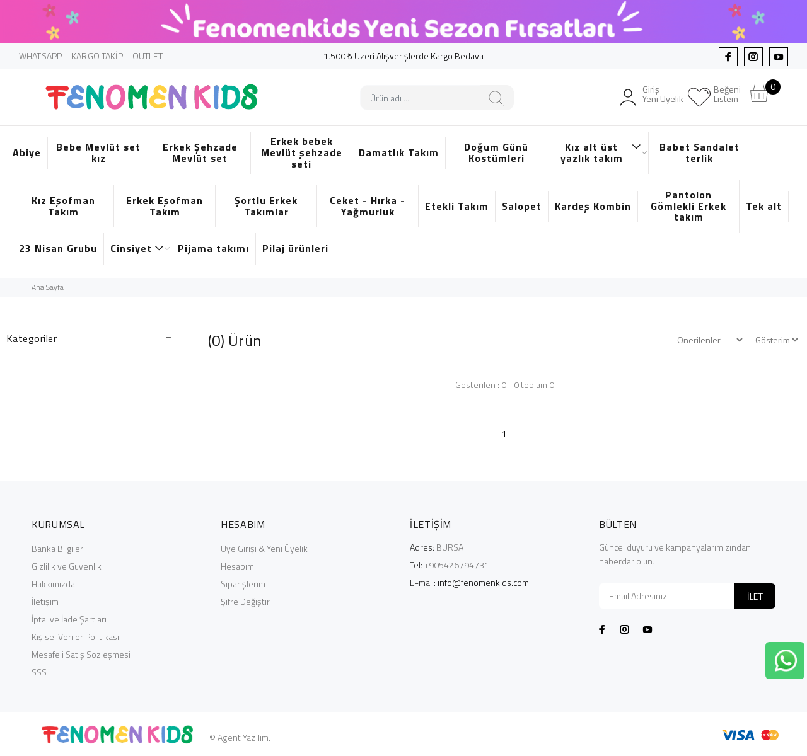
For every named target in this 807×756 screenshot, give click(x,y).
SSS (39, 672)
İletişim (45, 601)
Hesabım (237, 566)
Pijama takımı (213, 248)
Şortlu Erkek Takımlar (266, 206)
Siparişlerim (243, 583)
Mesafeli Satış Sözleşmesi (81, 654)
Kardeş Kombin (593, 206)
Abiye (27, 152)
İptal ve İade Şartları (69, 619)
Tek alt (764, 206)
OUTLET (147, 55)
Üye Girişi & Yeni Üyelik (264, 548)
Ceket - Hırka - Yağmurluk (367, 206)
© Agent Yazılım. (239, 737)
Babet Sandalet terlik (699, 152)
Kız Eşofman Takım (63, 206)
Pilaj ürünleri (295, 248)
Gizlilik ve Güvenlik (67, 566)
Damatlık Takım (399, 152)
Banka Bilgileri (58, 548)
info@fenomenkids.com (483, 582)
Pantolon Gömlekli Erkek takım (688, 205)
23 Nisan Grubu (58, 248)
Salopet (522, 206)
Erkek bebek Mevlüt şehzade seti (301, 152)
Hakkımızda (53, 583)
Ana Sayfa (48, 287)
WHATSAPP (40, 55)
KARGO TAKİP (97, 55)
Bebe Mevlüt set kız (98, 152)
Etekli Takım (457, 206)
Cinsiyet (137, 248)
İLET (755, 596)
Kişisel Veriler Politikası (75, 636)
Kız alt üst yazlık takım (601, 152)
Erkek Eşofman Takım (164, 206)
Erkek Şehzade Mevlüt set (200, 152)
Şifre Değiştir (245, 601)
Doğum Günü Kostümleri (496, 152)
